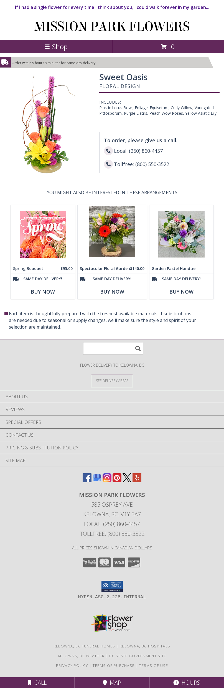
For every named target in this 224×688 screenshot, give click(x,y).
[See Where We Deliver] (112, 380)
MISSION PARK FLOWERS (112, 27)
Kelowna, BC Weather (81, 655)
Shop (56, 46)
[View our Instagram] (107, 480)
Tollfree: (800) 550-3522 (112, 533)
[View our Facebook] (87, 480)
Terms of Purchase (113, 665)
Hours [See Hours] (186, 682)
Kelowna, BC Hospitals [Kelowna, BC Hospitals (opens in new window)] (145, 646)
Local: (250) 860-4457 (112, 524)
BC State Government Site (137, 655)
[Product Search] (113, 348)
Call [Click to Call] (37, 682)
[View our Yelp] (137, 480)
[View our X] (127, 480)
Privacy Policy (72, 665)
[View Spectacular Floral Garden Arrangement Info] (112, 234)
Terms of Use (153, 665)
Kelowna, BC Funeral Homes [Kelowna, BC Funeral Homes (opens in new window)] (84, 646)
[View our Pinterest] (117, 480)
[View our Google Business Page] (97, 480)
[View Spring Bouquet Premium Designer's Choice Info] (43, 234)
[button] (112, 586)
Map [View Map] (112, 682)
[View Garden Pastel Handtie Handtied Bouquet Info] (181, 234)
